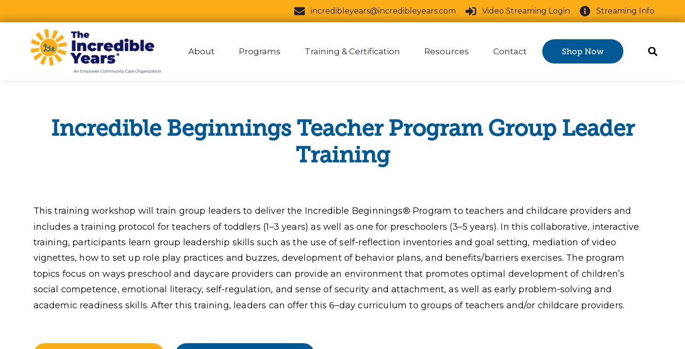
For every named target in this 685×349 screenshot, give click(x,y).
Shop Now (583, 51)
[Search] (649, 52)
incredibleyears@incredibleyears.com (375, 11)
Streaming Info (617, 11)
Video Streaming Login (518, 11)
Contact (510, 51)
